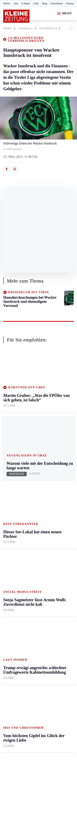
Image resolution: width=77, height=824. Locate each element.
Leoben (8, 491)
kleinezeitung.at (26, 742)
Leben (54, 463)
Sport (7, 556)
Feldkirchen (34, 479)
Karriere (55, 518)
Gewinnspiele (59, 592)
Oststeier (9, 515)
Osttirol (32, 502)
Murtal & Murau (14, 499)
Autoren (32, 571)
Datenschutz (41, 706)
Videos (54, 621)
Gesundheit (57, 471)
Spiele (31, 587)
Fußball (8, 579)
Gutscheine (57, 3)
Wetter (6, 3)
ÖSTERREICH (49, 28)
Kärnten (33, 463)
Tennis (7, 587)
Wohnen (55, 502)
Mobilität (56, 479)
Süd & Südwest (13, 523)
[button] (68, 28)
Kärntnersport (12, 571)
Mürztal (8, 507)
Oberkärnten (35, 495)
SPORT (9, 28)
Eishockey (10, 610)
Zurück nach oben (38, 452)
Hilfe (30, 563)
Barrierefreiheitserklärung (22, 717)
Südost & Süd (12, 531)
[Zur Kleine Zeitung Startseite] (16, 16)
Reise (54, 495)
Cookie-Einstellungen (18, 728)
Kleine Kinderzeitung (59, 582)
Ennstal (8, 471)
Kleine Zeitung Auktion (60, 570)
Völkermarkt (35, 526)
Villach (31, 518)
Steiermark (11, 463)
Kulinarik (56, 510)
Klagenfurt (34, 471)
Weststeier (10, 546)
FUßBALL (27, 28)
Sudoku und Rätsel (58, 603)
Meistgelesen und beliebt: (21, 644)
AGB (26, 706)
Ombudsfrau (58, 487)
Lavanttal (33, 487)
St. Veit (31, 510)
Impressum (11, 706)
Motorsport (10, 595)
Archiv (31, 579)
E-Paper (26, 3)
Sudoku (32, 595)
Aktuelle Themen (56, 558)
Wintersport (11, 603)
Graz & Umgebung (10, 481)
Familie (55, 526)
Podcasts (56, 613)
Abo (16, 3)
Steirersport (11, 563)
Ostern (54, 628)
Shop (44, 3)
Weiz (6, 538)
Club (36, 3)
